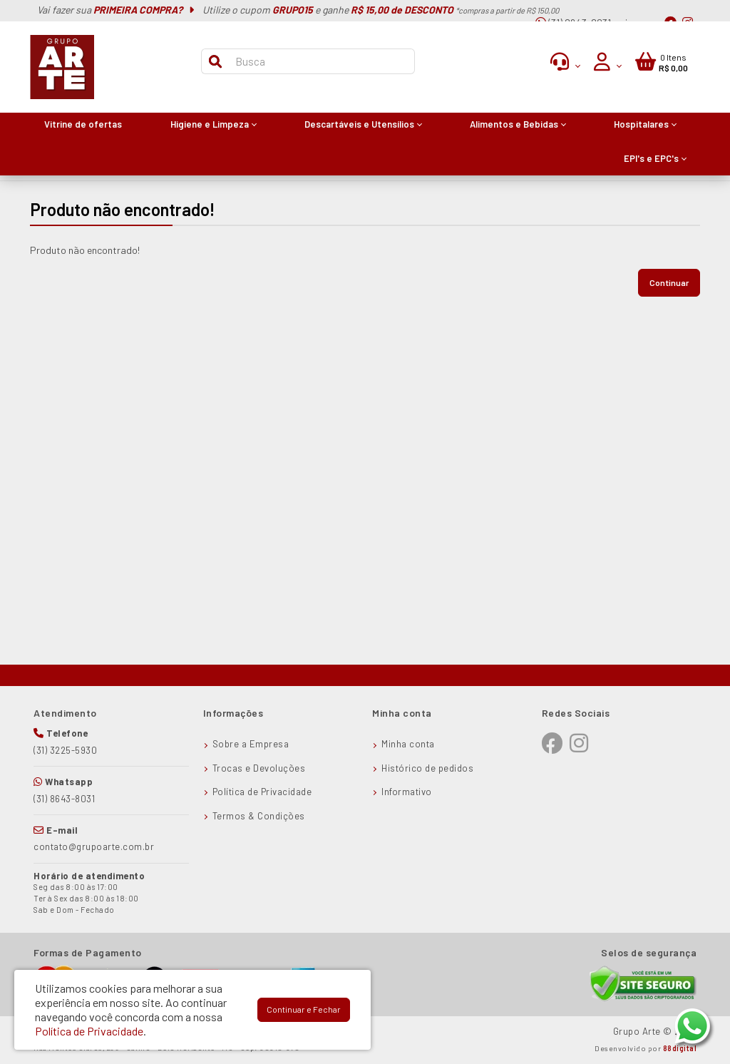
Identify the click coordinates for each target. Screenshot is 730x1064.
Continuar (669, 282)
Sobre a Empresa (250, 744)
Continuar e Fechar (304, 1009)
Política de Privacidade (262, 791)
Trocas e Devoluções (259, 768)
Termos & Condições (258, 816)
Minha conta (408, 744)
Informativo (406, 791)
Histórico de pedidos (427, 768)
